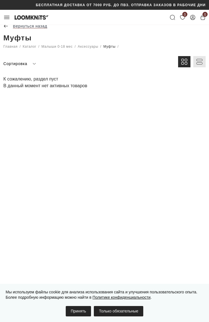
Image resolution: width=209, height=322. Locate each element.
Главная (10, 47)
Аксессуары (88, 47)
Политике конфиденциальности (121, 297)
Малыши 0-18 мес (57, 47)
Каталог (30, 47)
